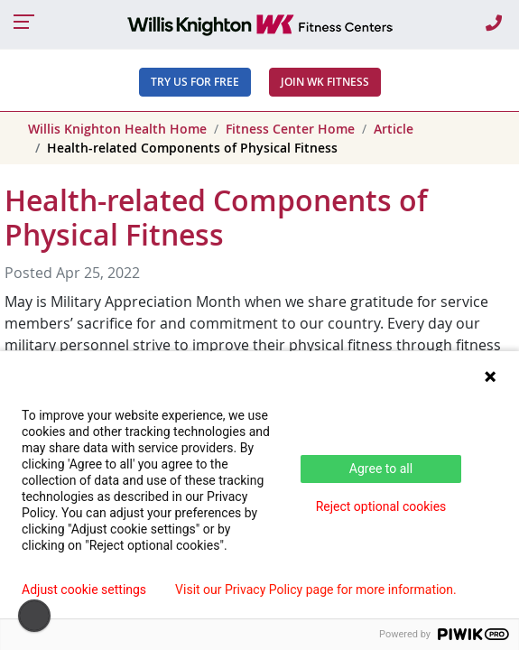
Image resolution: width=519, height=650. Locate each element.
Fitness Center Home (290, 128)
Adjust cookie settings (84, 589)
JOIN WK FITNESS (325, 81)
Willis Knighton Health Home (117, 128)
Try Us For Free (195, 81)
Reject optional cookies (381, 506)
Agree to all (380, 468)
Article (393, 128)
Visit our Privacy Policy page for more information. (316, 589)
